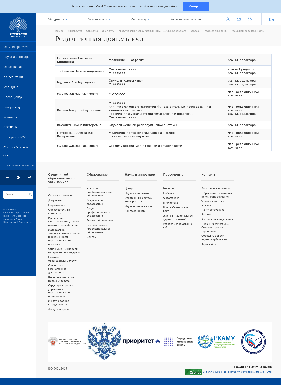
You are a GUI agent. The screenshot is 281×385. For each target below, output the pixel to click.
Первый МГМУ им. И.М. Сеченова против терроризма (215, 227)
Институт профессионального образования (99, 192)
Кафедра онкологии (216, 31)
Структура (92, 31)
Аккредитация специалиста (187, 19)
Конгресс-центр (14, 108)
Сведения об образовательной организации (61, 178)
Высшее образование (100, 220)
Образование (12, 67)
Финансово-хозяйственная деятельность (57, 269)
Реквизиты (207, 214)
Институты (108, 31)
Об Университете (15, 47)
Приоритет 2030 (14, 138)
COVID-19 (10, 128)
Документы (55, 200)
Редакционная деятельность (247, 31)
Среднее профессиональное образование (98, 212)
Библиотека (170, 202)
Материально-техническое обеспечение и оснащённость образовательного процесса (64, 237)
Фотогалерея (171, 197)
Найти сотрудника (212, 209)
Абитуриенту (56, 19)
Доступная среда (58, 309)
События (168, 193)
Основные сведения (60, 195)
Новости (168, 188)
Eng (271, 19)
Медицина (10, 88)
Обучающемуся (97, 19)
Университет (75, 31)
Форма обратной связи (15, 152)
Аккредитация (13, 77)
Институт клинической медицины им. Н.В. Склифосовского (152, 31)
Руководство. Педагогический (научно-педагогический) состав (64, 222)
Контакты (10, 118)
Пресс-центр (12, 98)
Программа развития (18, 166)
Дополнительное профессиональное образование (98, 229)
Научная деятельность (138, 206)
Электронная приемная (215, 188)
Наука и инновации (17, 57)
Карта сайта (208, 244)
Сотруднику (138, 19)
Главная (59, 31)
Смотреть (195, 6)
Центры (91, 236)
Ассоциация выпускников (217, 219)
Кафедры (195, 31)
